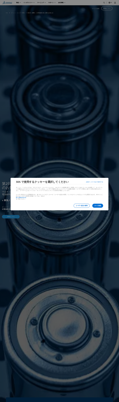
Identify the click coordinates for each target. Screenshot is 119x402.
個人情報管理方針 (21, 197)
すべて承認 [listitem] (97, 205)
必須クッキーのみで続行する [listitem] (94, 182)
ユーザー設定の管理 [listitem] (82, 205)
